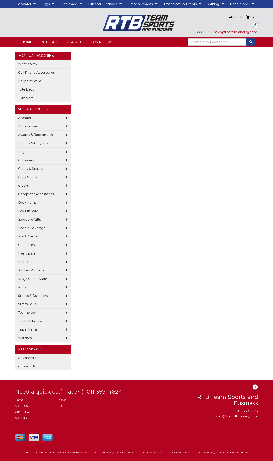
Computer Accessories (36, 194)
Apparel (24, 4)
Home (19, 399)
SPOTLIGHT (50, 42)
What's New (27, 64)
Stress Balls (27, 304)
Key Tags (25, 262)
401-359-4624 (200, 32)
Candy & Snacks (30, 169)
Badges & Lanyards (33, 143)
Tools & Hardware (32, 321)
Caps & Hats (27, 177)
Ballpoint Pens (29, 81)
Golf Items (26, 245)
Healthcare (26, 253)
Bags (46, 4)
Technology (27, 313)
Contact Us (27, 366)
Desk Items (27, 203)
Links (60, 405)
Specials (21, 417)
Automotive (27, 126)
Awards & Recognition (35, 135)
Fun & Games (28, 236)
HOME (26, 42)
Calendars (26, 160)
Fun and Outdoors (102, 4)
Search (62, 399)
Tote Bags (26, 89)
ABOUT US (75, 42)
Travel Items (27, 329)
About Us (21, 405)
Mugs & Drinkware (32, 279)
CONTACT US (101, 42)
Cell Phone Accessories (36, 73)
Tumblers (25, 98)
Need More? (240, 4)
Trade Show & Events (180, 4)
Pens (22, 287)
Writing (213, 4)
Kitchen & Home (31, 270)
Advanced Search (31, 358)
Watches (25, 338)
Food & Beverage (31, 228)
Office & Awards (140, 4)
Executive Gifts (29, 219)
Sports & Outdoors (33, 296)
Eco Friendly (28, 211)
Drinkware (69, 4)
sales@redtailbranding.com (235, 32)
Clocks (23, 185)
